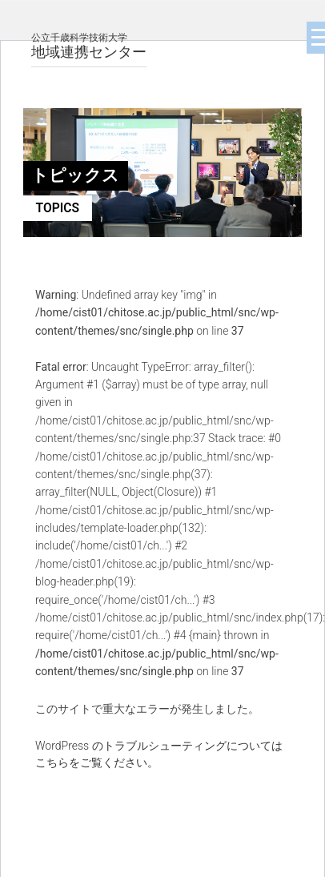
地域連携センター (88, 46)
